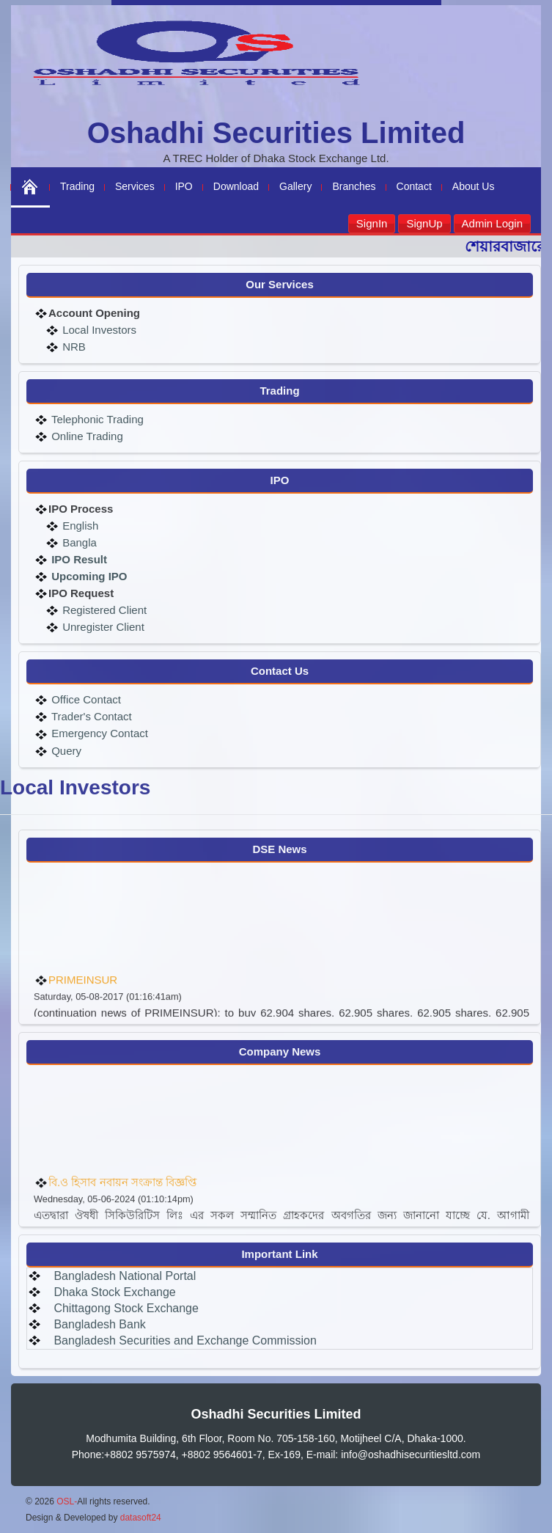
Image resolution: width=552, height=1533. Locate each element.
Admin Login (492, 223)
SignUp (424, 223)
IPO (184, 186)
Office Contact (84, 699)
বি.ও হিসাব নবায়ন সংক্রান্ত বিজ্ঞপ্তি (122, 1195)
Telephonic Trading (96, 419)
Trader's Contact (90, 716)
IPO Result (79, 559)
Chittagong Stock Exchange (126, 1308)
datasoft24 (140, 1517)
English (78, 525)
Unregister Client (101, 627)
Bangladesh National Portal (125, 1276)
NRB (72, 346)
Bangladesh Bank (99, 1324)
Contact (414, 186)
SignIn (372, 223)
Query (64, 750)
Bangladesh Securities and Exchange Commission (185, 1340)
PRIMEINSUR (82, 993)
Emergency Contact (98, 733)
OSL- (66, 1501)
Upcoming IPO (88, 576)
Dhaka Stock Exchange (114, 1292)
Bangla (78, 542)
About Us (473, 186)
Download (236, 186)
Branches (353, 186)
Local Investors (97, 329)
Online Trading (85, 436)
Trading (77, 186)
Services (135, 186)
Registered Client (103, 610)
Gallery (295, 186)
